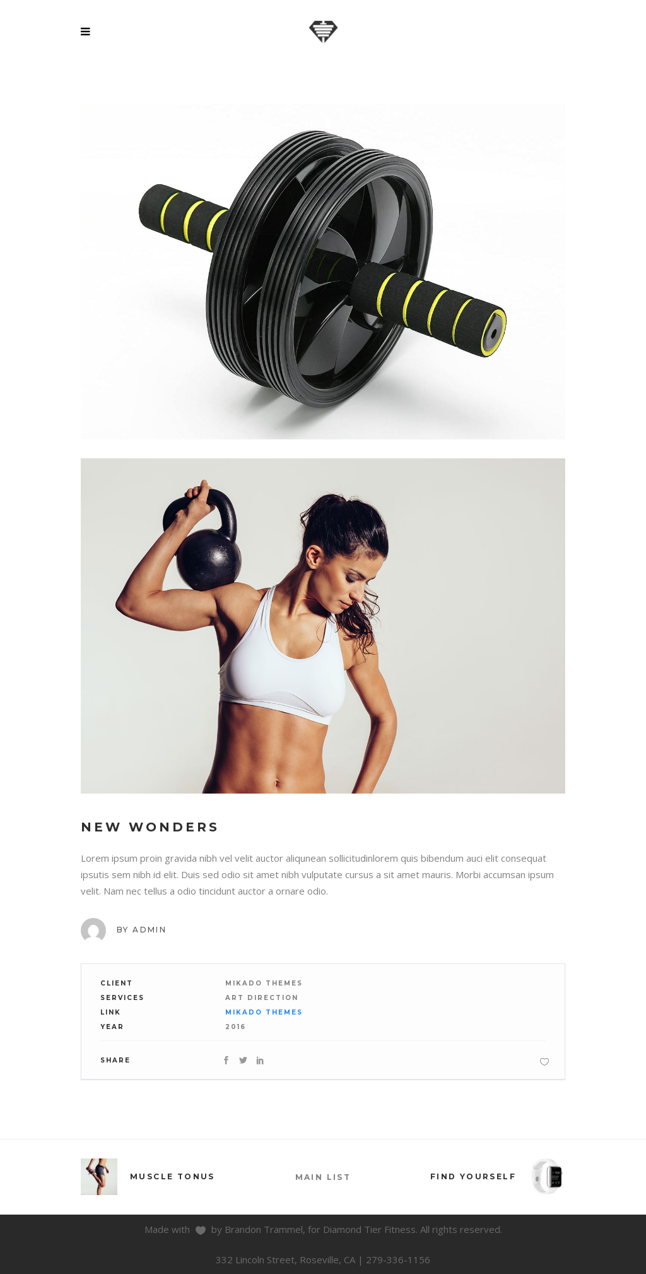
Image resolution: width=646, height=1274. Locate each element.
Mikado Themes (264, 1012)
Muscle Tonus (172, 1176)
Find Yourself (473, 1176)
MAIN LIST (323, 1177)
